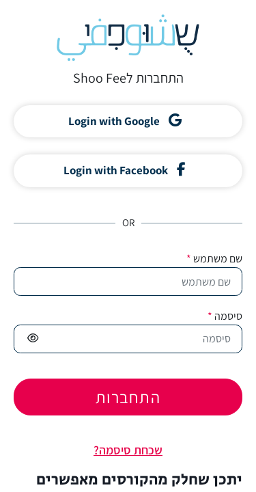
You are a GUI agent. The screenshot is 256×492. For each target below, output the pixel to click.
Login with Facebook (124, 170)
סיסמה (225, 316)
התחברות (128, 397)
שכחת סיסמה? (128, 450)
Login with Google (125, 120)
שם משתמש (214, 258)
